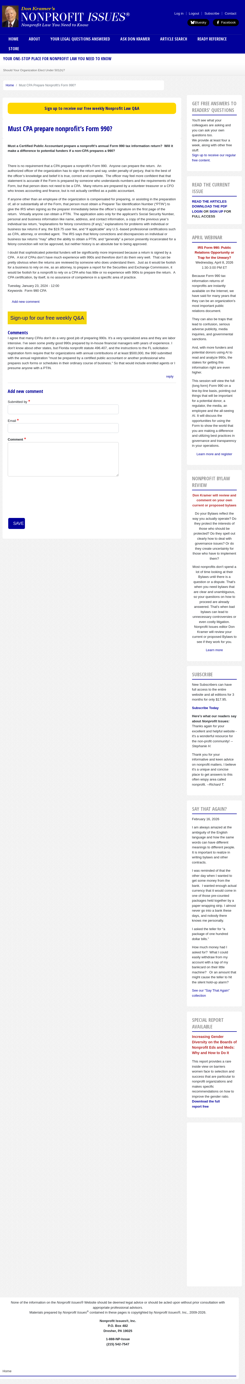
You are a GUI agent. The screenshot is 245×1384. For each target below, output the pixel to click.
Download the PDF (209, 206)
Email (12, 421)
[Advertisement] (214, 1204)
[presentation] (29, 499)
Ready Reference (212, 39)
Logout (194, 13)
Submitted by (17, 402)
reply (170, 376)
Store (13, 48)
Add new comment (26, 302)
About (34, 39)
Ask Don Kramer (135, 39)
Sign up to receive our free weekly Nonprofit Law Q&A (91, 108)
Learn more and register (214, 454)
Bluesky (198, 22)
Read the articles (209, 201)
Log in (178, 13)
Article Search (173, 39)
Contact (230, 13)
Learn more (214, 650)
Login (197, 211)
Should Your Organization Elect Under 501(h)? (34, 70)
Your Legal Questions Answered (80, 39)
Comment (15, 439)
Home (13, 39)
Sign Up (216, 211)
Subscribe (211, 13)
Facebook (226, 22)
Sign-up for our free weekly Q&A (47, 318)
